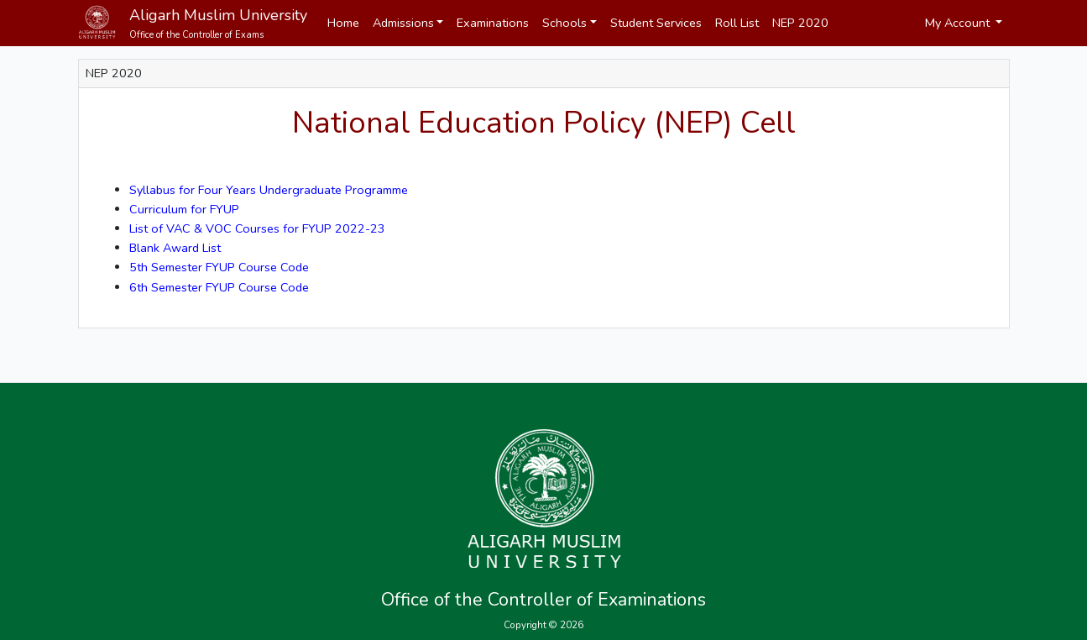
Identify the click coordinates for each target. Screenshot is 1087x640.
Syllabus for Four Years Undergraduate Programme (268, 189)
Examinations (493, 22)
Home (343, 22)
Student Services (656, 22)
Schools (564, 22)
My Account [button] (959, 22)
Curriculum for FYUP (184, 209)
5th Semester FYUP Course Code (219, 267)
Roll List (737, 22)
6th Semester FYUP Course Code (219, 287)
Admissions (403, 22)
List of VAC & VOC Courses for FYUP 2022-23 (257, 228)
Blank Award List (175, 247)
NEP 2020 (800, 22)
